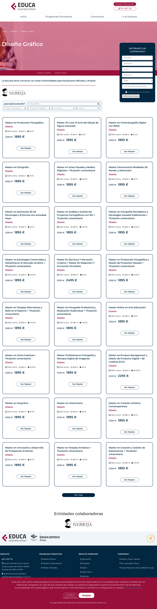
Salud (84, 568)
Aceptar (86, 595)
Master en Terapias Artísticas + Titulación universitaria (74, 449)
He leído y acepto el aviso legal (138, 92)
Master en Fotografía (17, 167)
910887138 (7, 559)
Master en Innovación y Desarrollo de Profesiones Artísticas (24, 449)
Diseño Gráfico (44, 73)
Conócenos (97, 16)
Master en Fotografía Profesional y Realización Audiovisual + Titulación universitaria (77, 310)
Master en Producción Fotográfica (24, 122)
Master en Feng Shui (16, 403)
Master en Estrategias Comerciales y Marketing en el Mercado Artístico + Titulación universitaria (25, 263)
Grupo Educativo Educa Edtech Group (137, 568)
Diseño (14, 31)
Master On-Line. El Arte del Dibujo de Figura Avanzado (77, 124)
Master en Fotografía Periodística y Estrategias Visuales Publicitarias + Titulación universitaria (128, 215)
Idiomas (85, 576)
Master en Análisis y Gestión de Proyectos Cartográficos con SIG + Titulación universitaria (76, 215)
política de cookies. (133, 588)
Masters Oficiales (50, 568)
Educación (86, 559)
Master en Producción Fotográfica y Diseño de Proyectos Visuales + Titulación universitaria (129, 263)
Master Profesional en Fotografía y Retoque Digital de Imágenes (76, 357)
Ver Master (25, 148)
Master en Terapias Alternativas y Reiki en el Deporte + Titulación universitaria (23, 310)
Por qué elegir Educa (130, 563)
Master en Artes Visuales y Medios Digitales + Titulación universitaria (76, 169)
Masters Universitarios (52, 563)
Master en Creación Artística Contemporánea (125, 405)
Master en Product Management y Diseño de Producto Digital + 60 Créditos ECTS (128, 358)
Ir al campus (130, 16)
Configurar (70, 595)
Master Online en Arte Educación (127, 307)
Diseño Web (60, 73)
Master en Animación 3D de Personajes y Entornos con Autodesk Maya (25, 215)
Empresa (85, 563)
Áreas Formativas (13, 108)
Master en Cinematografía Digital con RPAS (127, 124)
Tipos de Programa (38, 108)
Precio (82, 108)
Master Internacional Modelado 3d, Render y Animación (128, 169)
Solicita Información (124, 4)
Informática (87, 572)
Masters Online (49, 559)
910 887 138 (125, 8)
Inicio (23, 16)
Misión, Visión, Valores (130, 559)
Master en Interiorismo (70, 403)
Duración (58, 108)
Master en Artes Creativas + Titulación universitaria (20, 357)
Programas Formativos (58, 16)
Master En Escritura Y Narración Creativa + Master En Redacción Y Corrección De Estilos (76, 263)
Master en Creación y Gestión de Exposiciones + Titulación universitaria (127, 451)
